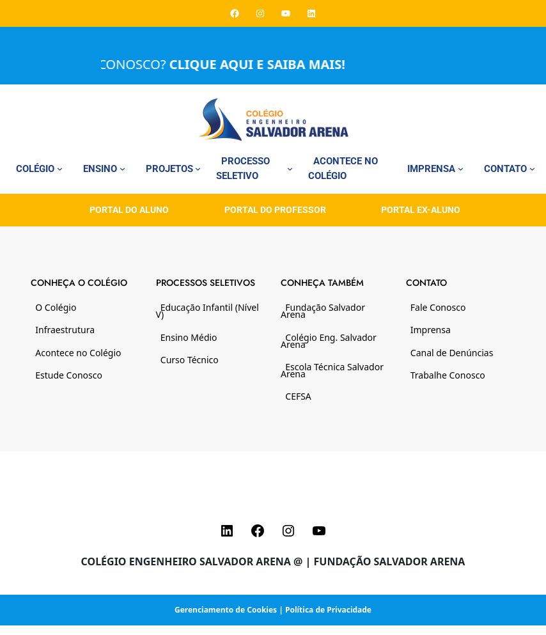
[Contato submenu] (532, 168)
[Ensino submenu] (122, 168)
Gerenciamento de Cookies (226, 609)
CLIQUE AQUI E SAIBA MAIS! (266, 64)
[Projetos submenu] (198, 168)
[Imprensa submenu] (461, 168)
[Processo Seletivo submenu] (290, 168)
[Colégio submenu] (60, 168)
